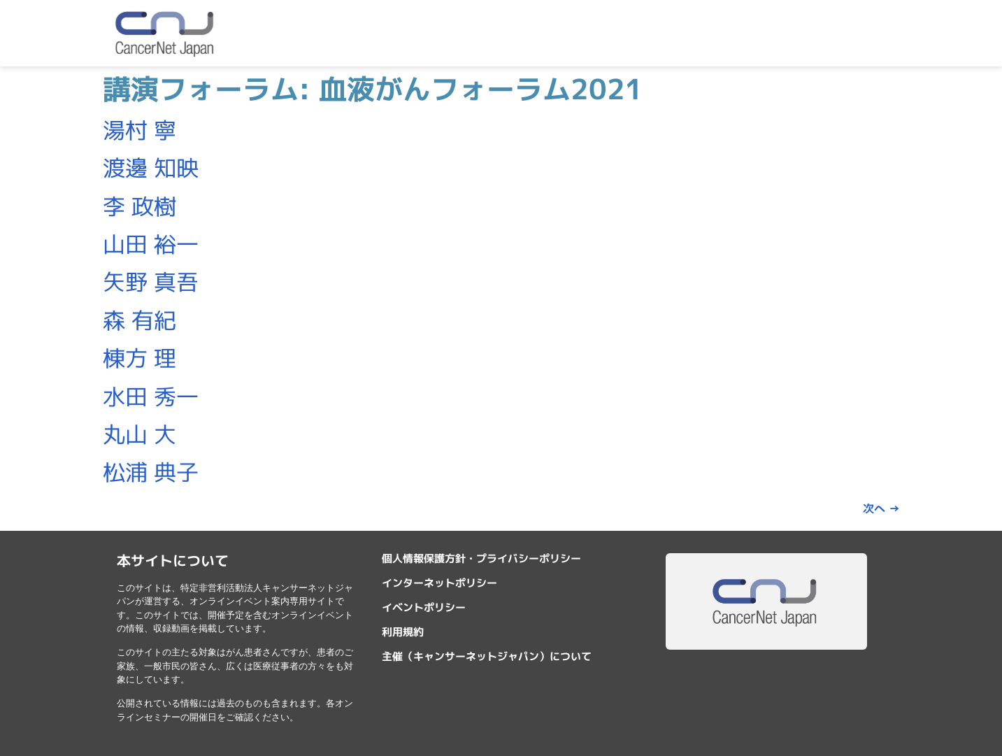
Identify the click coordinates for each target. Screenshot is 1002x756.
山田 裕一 (151, 244)
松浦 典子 (151, 472)
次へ (881, 508)
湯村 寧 (139, 130)
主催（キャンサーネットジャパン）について (487, 656)
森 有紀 (139, 320)
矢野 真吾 (151, 281)
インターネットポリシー (439, 583)
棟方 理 (139, 358)
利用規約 (403, 632)
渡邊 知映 (151, 167)
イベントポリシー (424, 607)
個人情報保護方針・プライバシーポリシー (481, 558)
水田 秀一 (151, 396)
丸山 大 (139, 434)
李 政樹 (139, 206)
